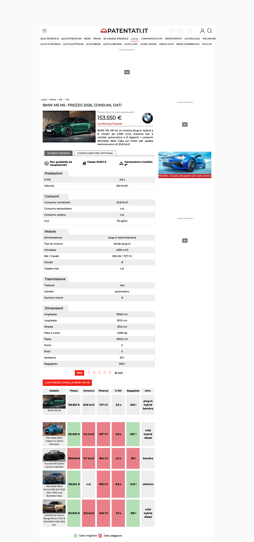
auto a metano (112, 44)
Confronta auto (151, 38)
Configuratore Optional (95, 153)
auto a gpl (131, 44)
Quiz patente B (49, 38)
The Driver (209, 38)
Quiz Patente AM (71, 38)
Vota (79, 372)
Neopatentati (173, 38)
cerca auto (166, 44)
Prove (97, 38)
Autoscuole (192, 38)
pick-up (207, 44)
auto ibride (93, 44)
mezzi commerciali (188, 44)
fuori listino (148, 44)
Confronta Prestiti (109, 124)
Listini (134, 38)
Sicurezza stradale (115, 38)
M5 (67, 99)
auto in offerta (50, 44)
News (87, 38)
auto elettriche (73, 44)
